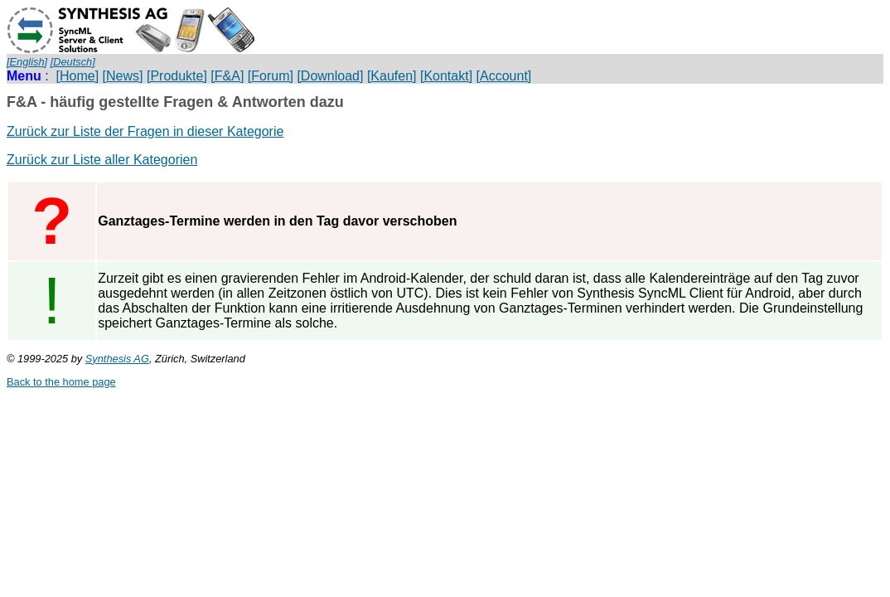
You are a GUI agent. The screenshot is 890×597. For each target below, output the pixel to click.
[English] (27, 62)
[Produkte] (177, 76)
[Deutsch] (73, 62)
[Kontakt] (446, 76)
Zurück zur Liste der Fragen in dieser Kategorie (145, 131)
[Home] (77, 76)
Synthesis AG (117, 358)
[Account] (504, 76)
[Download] (330, 76)
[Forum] (270, 76)
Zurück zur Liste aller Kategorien (102, 160)
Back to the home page (61, 382)
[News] (123, 76)
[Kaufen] (392, 76)
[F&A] (227, 76)
